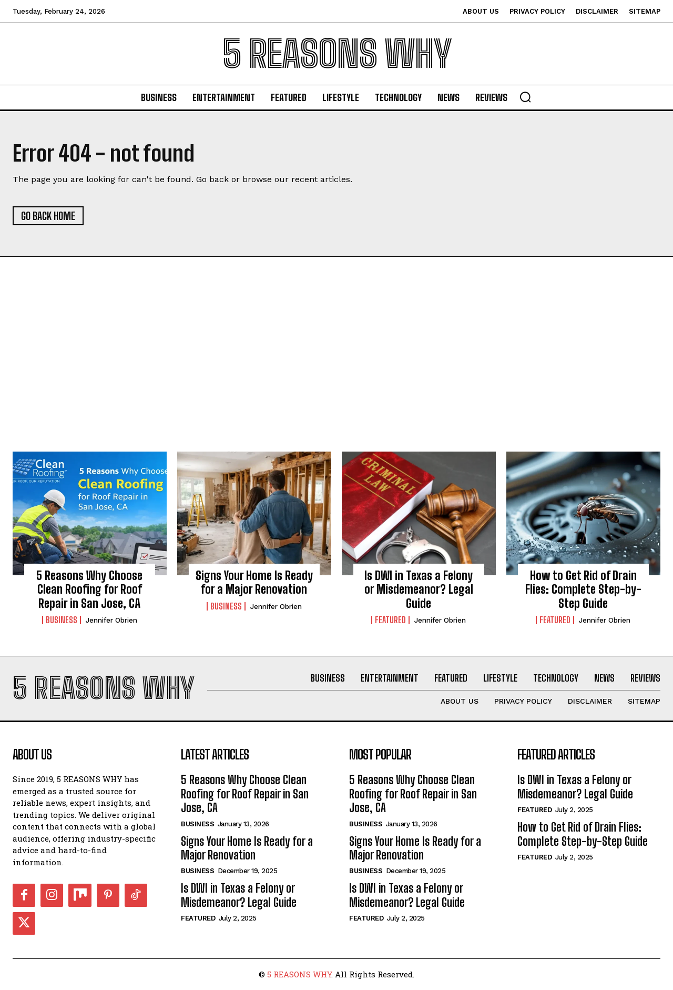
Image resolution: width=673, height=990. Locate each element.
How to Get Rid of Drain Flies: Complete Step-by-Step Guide (583, 589)
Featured (390, 620)
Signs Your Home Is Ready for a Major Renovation (254, 582)
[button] (525, 96)
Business (61, 620)
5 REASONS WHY (299, 974)
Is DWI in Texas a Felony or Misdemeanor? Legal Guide (418, 589)
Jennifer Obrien (111, 621)
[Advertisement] (336, 373)
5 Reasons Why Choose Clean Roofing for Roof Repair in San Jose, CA (89, 589)
